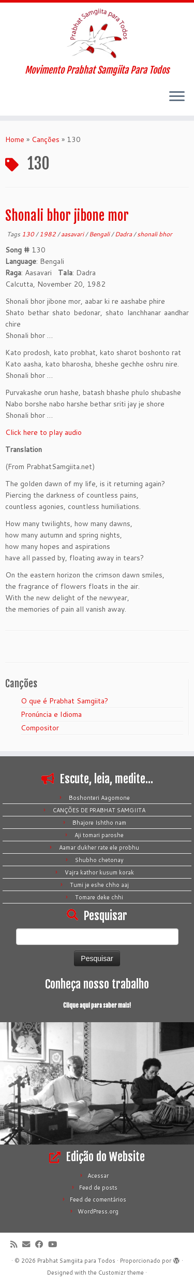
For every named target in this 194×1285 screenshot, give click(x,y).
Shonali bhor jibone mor (67, 215)
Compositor (40, 728)
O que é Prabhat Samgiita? (64, 701)
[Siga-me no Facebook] (41, 1244)
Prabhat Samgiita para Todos (76, 1260)
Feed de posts (98, 1187)
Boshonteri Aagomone (99, 798)
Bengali (100, 234)
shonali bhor (154, 234)
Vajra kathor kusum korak (99, 872)
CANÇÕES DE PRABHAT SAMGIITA (99, 810)
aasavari (73, 234)
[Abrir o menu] (177, 97)
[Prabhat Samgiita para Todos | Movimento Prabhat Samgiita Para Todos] (97, 34)
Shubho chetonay (99, 860)
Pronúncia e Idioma (51, 714)
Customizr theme (121, 1272)
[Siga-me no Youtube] (55, 1244)
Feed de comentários (98, 1199)
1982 (48, 234)
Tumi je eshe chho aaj (99, 885)
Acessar (98, 1175)
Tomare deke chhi (99, 897)
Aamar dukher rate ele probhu (99, 847)
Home (14, 139)
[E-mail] (28, 1244)
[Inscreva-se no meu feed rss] (16, 1244)
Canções (45, 139)
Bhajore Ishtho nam (99, 822)
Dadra (124, 234)
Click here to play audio (43, 432)
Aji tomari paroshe (99, 835)
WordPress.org (98, 1211)
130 (29, 234)
